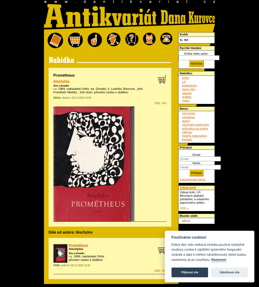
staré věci (188, 89)
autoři (186, 121)
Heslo (196, 163)
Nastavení (218, 260)
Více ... (184, 207)
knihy (185, 78)
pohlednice (189, 85)
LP (184, 82)
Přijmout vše (189, 272)
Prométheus (78, 245)
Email (196, 154)
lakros (186, 220)
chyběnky (188, 117)
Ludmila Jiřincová (123, 88)
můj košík (188, 113)
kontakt (187, 139)
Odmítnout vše (229, 272)
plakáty (187, 93)
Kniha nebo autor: (196, 53)
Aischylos (61, 81)
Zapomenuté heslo (192, 179)
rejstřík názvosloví (194, 135)
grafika (186, 97)
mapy (186, 100)
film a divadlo (61, 85)
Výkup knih (188, 187)
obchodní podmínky (195, 124)
